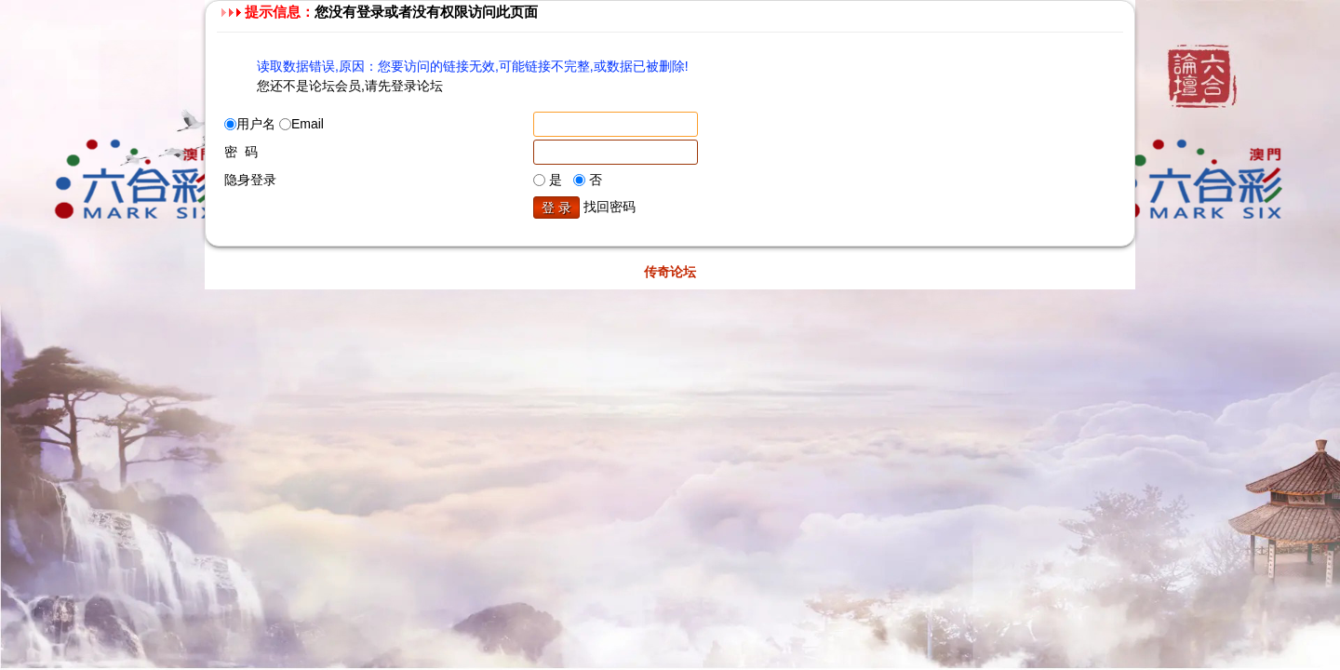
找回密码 (609, 206)
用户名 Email (274, 123)
